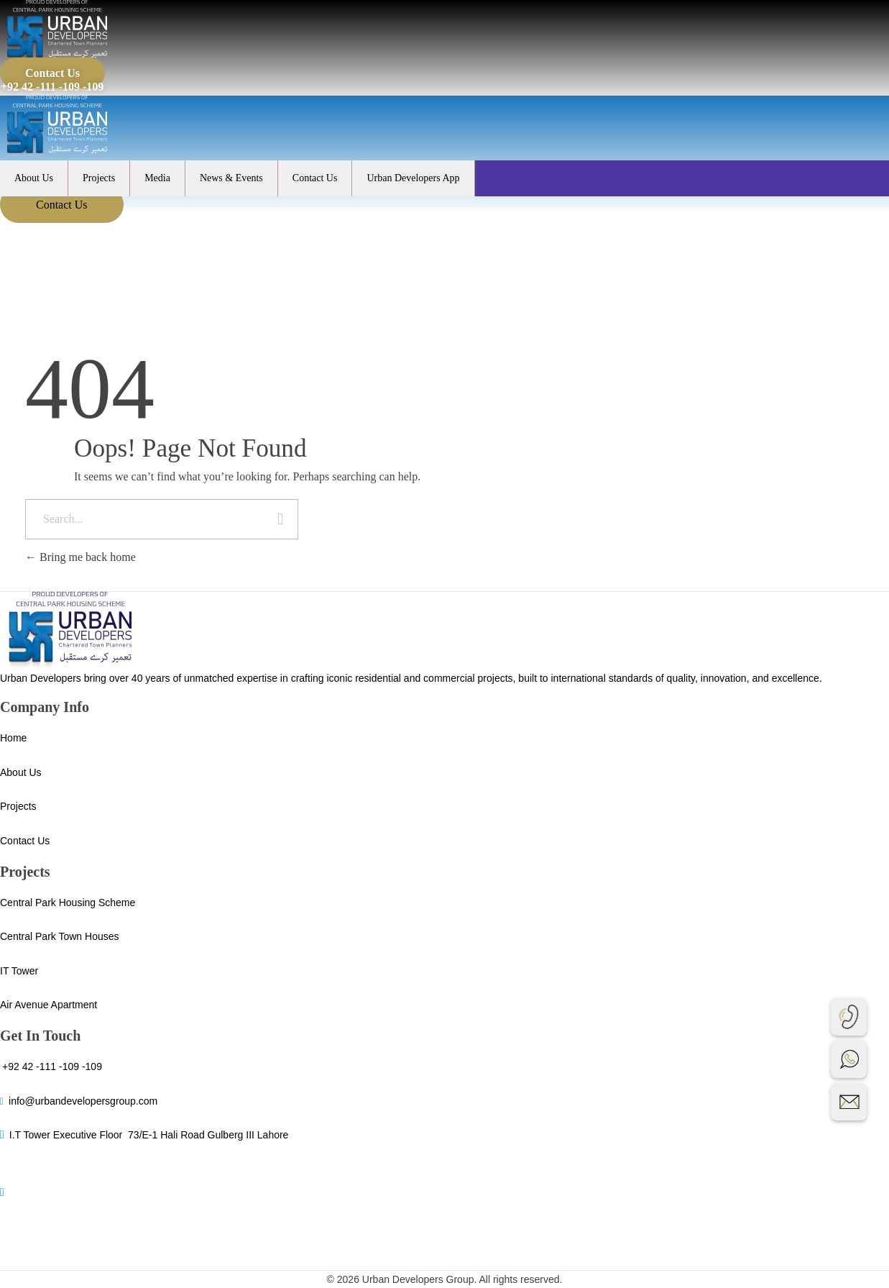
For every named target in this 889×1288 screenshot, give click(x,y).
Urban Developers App (413, 178)
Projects (99, 178)
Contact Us (315, 178)
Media (157, 178)
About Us (33, 178)
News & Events (231, 178)
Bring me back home (80, 557)
